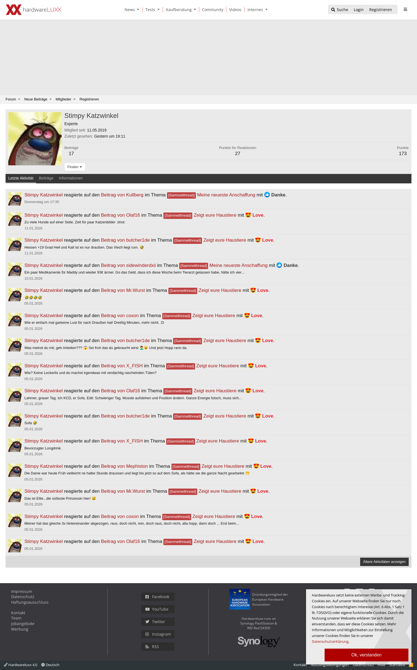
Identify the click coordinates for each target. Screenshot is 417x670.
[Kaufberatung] (178, 9)
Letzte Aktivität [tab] (20, 178)
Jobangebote (22, 623)
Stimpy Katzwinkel (43, 195)
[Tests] (149, 9)
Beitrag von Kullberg (122, 195)
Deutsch (50, 664)
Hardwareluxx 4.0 (20, 664)
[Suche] (339, 10)
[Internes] (254, 9)
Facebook (157, 596)
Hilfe (381, 664)
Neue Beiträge (35, 99)
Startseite (397, 664)
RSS (152, 646)
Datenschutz (22, 596)
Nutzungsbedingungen (330, 664)
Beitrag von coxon (120, 315)
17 (71, 153)
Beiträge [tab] (46, 178)
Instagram (158, 634)
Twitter (155, 621)
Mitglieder (63, 99)
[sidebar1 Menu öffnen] (405, 9)
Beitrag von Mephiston (124, 466)
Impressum (21, 591)
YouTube (156, 609)
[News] (129, 9)
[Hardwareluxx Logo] (33, 9)
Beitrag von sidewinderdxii (128, 265)
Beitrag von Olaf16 (120, 215)
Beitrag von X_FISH (122, 365)
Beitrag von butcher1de (125, 240)
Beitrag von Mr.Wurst (123, 290)
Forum (11, 99)
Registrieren (89, 99)
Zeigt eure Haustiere (199, 215)
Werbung (19, 629)
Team (16, 618)
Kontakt (18, 612)
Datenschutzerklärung (330, 641)
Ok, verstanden (367, 655)
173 (403, 153)
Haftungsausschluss (30, 602)
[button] (139, 9)
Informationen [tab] (71, 178)
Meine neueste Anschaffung (211, 195)
